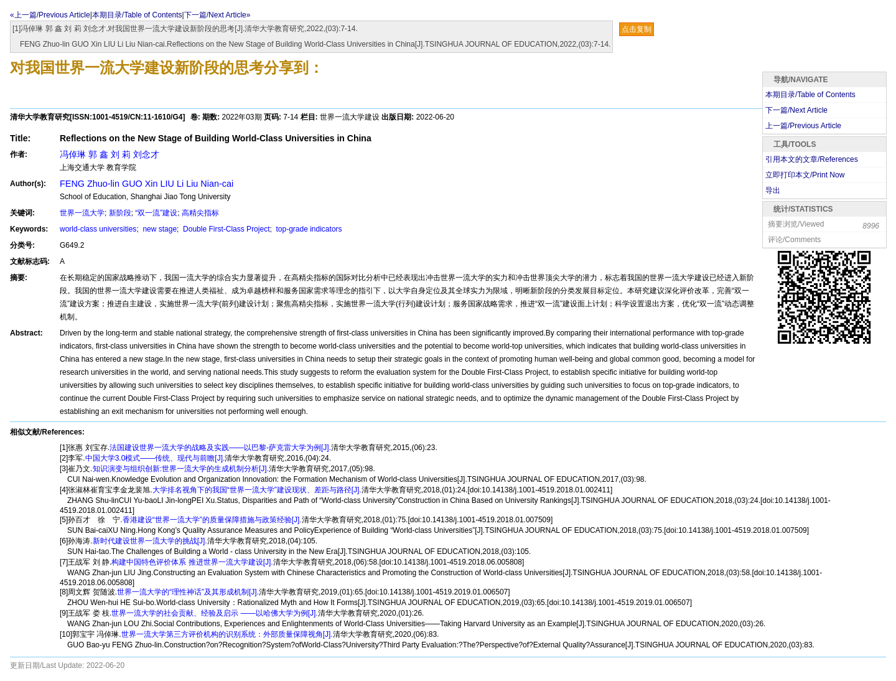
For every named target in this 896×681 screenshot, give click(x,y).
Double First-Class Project (225, 229)
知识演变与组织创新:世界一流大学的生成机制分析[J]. (181, 468)
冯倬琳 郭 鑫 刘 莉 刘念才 (109, 154)
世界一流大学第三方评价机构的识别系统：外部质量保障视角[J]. (227, 634)
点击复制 (636, 29)
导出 (772, 190)
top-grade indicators (308, 229)
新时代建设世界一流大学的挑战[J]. (150, 541)
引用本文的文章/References (811, 159)
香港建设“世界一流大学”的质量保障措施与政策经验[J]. (212, 519)
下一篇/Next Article (796, 110)
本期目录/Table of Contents (137, 15)
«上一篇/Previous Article (50, 15)
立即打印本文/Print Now (804, 175)
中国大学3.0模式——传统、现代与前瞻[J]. (155, 458)
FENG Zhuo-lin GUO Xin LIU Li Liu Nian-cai (146, 184)
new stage (159, 229)
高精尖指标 (200, 213)
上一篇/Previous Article (803, 125)
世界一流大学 (82, 213)
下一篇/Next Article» (217, 15)
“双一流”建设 (156, 213)
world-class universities (98, 229)
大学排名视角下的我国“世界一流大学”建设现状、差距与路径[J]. (257, 490)
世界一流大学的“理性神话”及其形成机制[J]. (188, 592)
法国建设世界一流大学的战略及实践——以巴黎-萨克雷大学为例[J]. (220, 447)
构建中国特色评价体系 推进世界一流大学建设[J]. (192, 562)
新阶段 (120, 213)
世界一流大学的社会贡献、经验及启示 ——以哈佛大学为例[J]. (214, 613)
